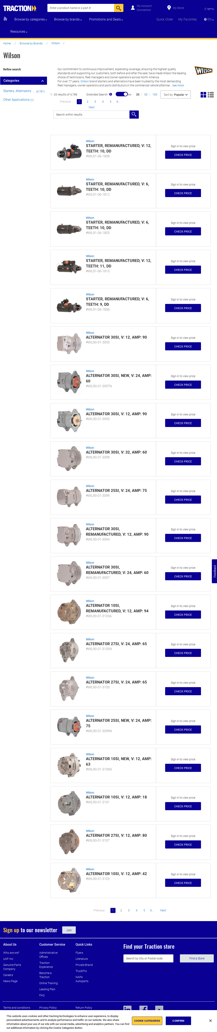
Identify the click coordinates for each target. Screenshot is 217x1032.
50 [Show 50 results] (146, 94)
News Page (10, 981)
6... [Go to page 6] (118, 101)
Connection (144, 10)
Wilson (84, 81)
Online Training (48, 983)
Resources (17, 31)
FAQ (41, 995)
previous (65, 101)
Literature (82, 958)
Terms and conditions (16, 1007)
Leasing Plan (47, 989)
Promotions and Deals (105, 19)
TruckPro (81, 971)
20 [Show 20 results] (137, 94)
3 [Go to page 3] (95, 101)
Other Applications (16, 100)
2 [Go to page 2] (87, 101)
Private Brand (84, 965)
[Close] (210, 1020)
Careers (8, 975)
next (92, 107)
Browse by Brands (31, 43)
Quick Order (164, 19)
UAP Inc (8, 958)
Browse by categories (29, 19)
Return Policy (84, 1007)
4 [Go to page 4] (103, 101)
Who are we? (11, 952)
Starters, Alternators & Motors (24, 91)
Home (7, 43)
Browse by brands (67, 19)
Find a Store (196, 958)
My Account (144, 6)
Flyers (79, 952)
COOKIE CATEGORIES (147, 1020)
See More (178, 85)
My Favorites (187, 19)
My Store (178, 8)
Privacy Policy (48, 1007)
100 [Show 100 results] (154, 94)
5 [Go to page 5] (110, 101)
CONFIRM (178, 1020)
